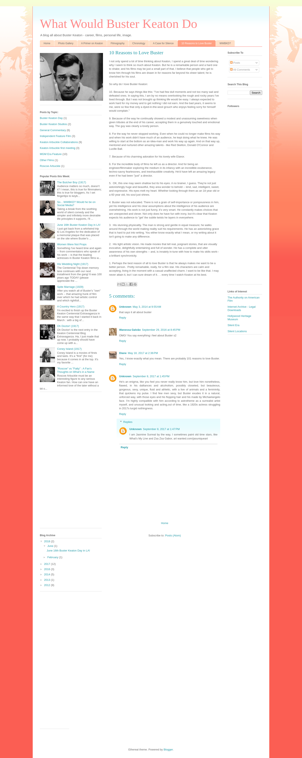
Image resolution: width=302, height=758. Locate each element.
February (53, 557)
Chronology (138, 43)
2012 (47, 585)
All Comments (240, 69)
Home (47, 43)
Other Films (47, 160)
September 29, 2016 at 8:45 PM (161, 329)
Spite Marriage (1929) (70, 286)
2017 (47, 564)
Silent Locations (237, 331)
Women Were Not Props (71, 244)
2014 (47, 574)
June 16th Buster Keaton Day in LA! (78, 224)
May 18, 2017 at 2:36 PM (143, 353)
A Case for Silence (163, 43)
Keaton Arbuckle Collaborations (59, 142)
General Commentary (53, 130)
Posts (235, 62)
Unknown (125, 306)
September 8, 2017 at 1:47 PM (161, 429)
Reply (122, 317)
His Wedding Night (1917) (72, 264)
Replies (127, 422)
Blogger (168, 749)
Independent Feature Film (55, 136)
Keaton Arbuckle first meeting (57, 148)
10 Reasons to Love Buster (196, 43)
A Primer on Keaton (92, 43)
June (50, 546)
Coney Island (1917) (69, 348)
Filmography (118, 43)
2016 (47, 569)
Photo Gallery (65, 43)
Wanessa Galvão (130, 329)
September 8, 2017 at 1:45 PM (151, 376)
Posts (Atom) (173, 535)
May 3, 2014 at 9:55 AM (147, 306)
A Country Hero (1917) (70, 306)
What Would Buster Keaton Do (118, 24)
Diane (122, 353)
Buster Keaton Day (51, 118)
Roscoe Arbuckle (50, 166)
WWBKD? (225, 43)
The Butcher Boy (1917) (71, 182)
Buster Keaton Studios (53, 124)
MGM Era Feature (51, 154)
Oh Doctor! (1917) (68, 326)
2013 (47, 579)
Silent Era (233, 325)
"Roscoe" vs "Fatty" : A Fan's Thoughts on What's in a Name (75, 370)
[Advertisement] (71, 462)
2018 (47, 541)
